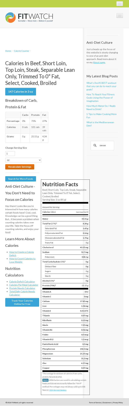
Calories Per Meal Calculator (23, 284)
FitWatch (29, 17)
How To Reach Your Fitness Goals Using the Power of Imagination (100, 97)
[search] (103, 145)
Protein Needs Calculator (22, 288)
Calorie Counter (21, 51)
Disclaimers (107, 402)
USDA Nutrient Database (57, 390)
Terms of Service (95, 402)
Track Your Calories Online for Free (22, 302)
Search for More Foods (20, 178)
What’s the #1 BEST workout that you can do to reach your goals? (101, 86)
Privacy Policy (118, 402)
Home (8, 51)
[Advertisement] (43, 35)
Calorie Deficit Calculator (22, 281)
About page (99, 62)
